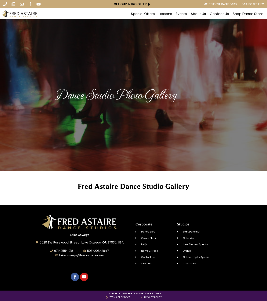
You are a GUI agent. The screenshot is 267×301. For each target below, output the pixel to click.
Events (181, 14)
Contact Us (219, 14)
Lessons (165, 14)
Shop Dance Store (248, 14)
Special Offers (143, 14)
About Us (198, 14)
